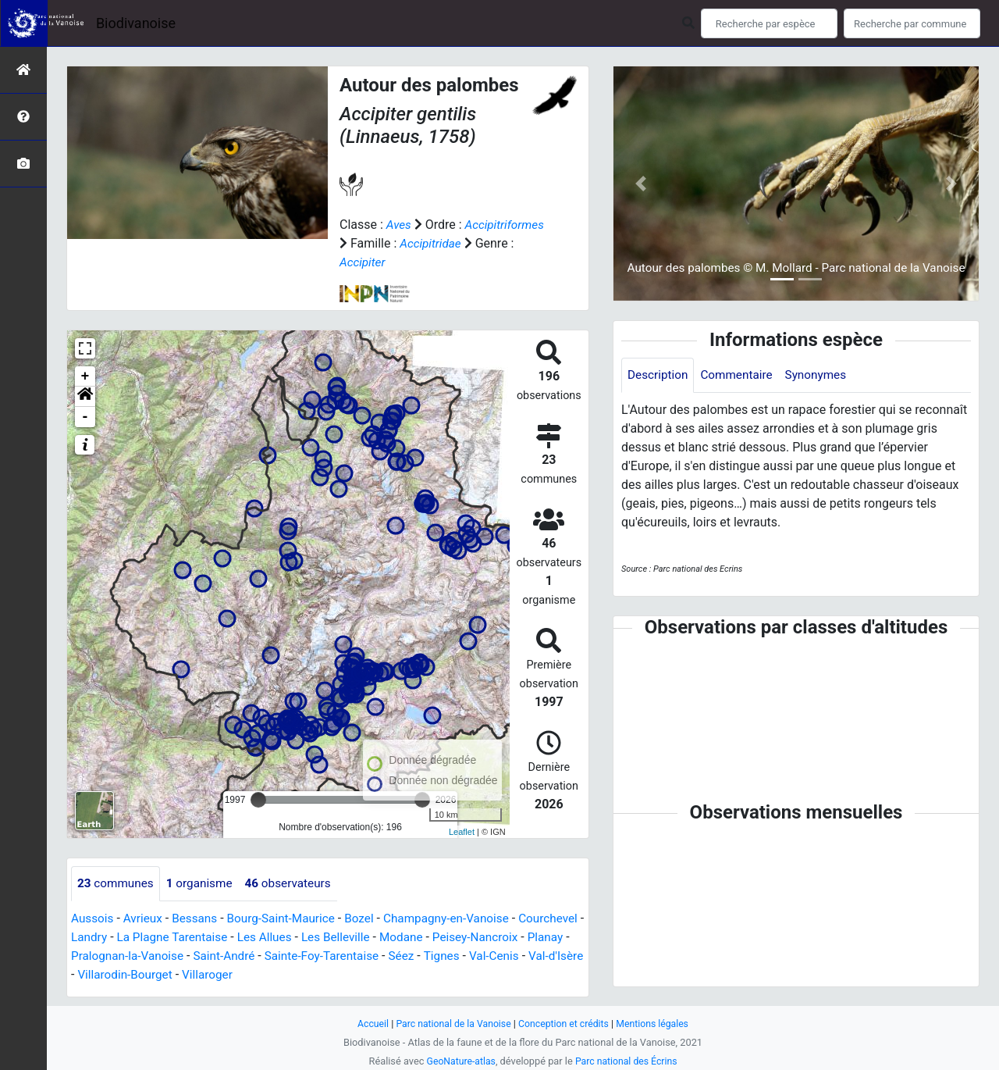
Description (659, 375)
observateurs (296, 883)
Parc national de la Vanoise (450, 1023)
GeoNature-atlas (458, 1061)
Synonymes (823, 375)
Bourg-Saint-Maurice (289, 918)
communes (117, 883)
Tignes (562, 956)
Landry (161, 937)
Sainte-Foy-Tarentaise (438, 956)
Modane (486, 937)
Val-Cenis (103, 975)
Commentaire (741, 375)
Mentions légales (657, 1023)
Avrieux (145, 918)
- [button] (85, 417)
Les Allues (343, 937)
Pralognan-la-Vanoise (236, 956)
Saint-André (336, 956)
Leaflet (462, 831)
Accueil (366, 1023)
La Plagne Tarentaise (247, 937)
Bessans (199, 918)
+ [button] (85, 376)
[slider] (258, 800)
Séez (521, 956)
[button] (85, 397)
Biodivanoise (136, 23)
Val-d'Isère (168, 975)
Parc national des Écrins (627, 1061)
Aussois (93, 918)
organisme (204, 883)
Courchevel (102, 937)
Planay (149, 956)
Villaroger (341, 975)
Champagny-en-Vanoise (461, 918)
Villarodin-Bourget (255, 975)
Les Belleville (418, 937)
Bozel (370, 918)
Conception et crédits (565, 1023)
